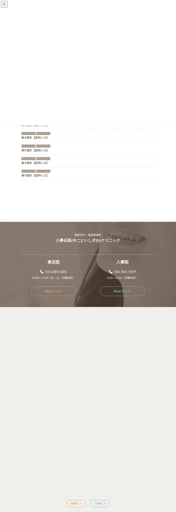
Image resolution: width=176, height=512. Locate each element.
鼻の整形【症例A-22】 (35, 162)
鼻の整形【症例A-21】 (35, 175)
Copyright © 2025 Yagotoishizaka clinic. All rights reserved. (88, 376)
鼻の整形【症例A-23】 (35, 150)
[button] (53, 254)
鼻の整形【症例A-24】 (35, 137)
